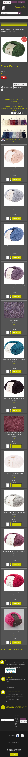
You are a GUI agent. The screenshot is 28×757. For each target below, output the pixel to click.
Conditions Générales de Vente (10, 743)
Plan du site (21, 743)
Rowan (4, 31)
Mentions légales (15, 742)
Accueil (2, 29)
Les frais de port (10, 687)
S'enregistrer (21, 2)
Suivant (24, 85)
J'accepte (14, 754)
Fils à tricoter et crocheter (18, 29)
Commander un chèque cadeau (13, 701)
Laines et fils (8, 29)
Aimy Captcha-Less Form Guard (17, 723)
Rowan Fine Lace (8, 652)
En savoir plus (18, 750)
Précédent (17, 85)
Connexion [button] (14, 2)
